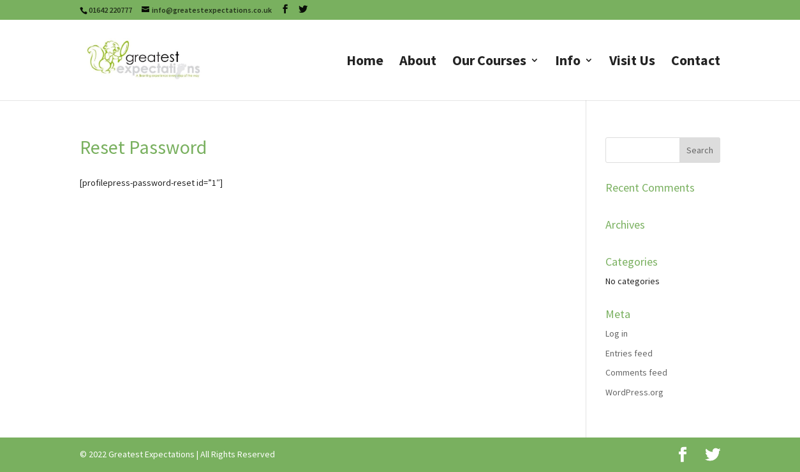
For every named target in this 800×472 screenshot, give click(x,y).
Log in (616, 333)
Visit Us (632, 62)
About (417, 62)
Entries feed (629, 353)
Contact (695, 62)
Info (568, 62)
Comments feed (636, 372)
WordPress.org (634, 392)
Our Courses (489, 62)
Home (364, 62)
